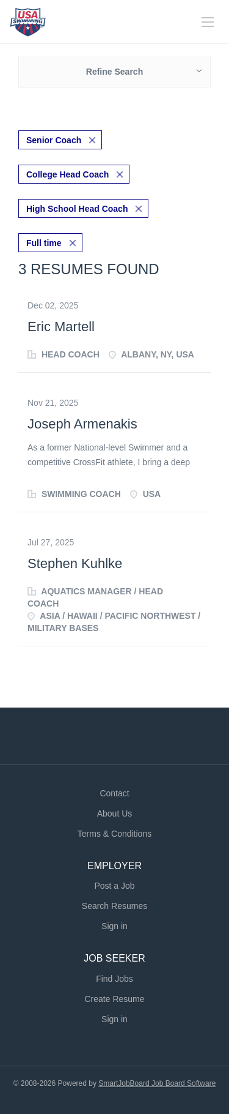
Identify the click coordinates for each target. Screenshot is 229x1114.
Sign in (114, 926)
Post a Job (114, 886)
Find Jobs (114, 979)
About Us (115, 813)
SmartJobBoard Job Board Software (157, 1083)
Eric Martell (61, 326)
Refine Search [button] (114, 72)
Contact (114, 793)
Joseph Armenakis (82, 424)
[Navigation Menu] (208, 22)
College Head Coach (67, 174)
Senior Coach (53, 140)
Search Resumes (114, 906)
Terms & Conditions (114, 834)
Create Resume (114, 999)
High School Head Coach (77, 209)
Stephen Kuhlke (74, 563)
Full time (44, 243)
